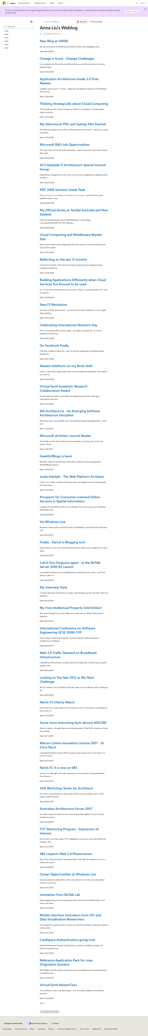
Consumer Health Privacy (66, 1029)
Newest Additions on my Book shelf (66, 366)
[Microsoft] (4, 3)
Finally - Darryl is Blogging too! (62, 542)
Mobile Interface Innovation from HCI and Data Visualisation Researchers (70, 917)
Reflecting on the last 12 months (63, 259)
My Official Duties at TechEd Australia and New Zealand (74, 212)
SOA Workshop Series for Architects (66, 788)
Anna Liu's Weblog (51, 22)
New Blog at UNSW (54, 41)
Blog (31, 1029)
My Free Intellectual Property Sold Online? (71, 607)
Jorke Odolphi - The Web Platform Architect (72, 476)
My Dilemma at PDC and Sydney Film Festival (73, 124)
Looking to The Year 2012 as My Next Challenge (67, 679)
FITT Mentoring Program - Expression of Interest (69, 831)
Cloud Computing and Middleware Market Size (71, 236)
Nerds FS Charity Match (57, 702)
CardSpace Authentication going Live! (67, 940)
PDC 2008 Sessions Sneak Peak (62, 189)
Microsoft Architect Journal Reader (65, 435)
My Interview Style (53, 587)
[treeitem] (18, 31)
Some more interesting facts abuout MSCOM (73, 722)
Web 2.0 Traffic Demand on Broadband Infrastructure (68, 654)
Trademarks (96, 1029)
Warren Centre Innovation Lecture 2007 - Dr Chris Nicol (72, 745)
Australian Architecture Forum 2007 (66, 808)
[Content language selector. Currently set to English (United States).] (13, 1023)
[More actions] (106, 22)
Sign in (142, 3)
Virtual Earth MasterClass (58, 985)
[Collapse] (31, 22)
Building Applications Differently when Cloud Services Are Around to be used (73, 282)
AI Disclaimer (7, 1029)
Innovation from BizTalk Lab (60, 894)
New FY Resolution (53, 304)
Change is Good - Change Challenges (67, 58)
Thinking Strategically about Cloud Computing (74, 103)
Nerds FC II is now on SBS (58, 767)
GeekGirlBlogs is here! (56, 456)
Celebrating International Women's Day (68, 325)
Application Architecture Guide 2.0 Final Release (69, 81)
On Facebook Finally (54, 345)
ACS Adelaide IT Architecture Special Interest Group (73, 167)
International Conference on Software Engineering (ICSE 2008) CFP (67, 630)
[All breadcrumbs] (42, 22)
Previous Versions (21, 1029)
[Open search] (137, 3)
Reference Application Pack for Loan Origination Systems (66, 962)
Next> (42, 1003)
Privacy (50, 1029)
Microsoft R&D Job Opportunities (64, 144)
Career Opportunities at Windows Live (68, 874)
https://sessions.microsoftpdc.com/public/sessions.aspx (62, 195)
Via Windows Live (52, 521)
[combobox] (18, 26)
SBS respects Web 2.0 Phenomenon (66, 853)
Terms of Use (84, 1029)
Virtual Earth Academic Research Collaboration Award (63, 388)
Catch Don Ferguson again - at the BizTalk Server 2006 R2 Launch (70, 564)
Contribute (41, 1029)
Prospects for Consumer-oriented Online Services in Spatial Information (70, 499)
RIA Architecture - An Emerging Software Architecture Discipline (70, 413)
